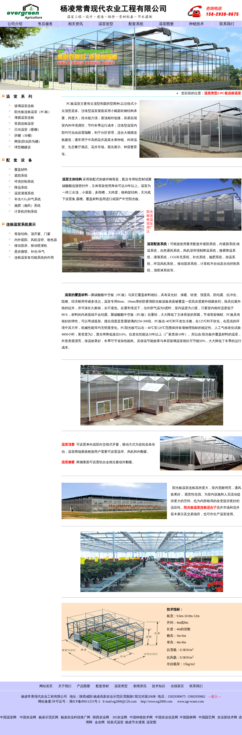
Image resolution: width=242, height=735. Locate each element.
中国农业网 (28, 717)
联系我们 (226, 24)
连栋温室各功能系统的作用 (34, 257)
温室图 (151, 722)
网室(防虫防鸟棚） (28, 141)
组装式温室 (115, 722)
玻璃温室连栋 (24, 106)
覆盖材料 (20, 169)
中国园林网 (188, 717)
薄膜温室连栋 (24, 117)
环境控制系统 (24, 181)
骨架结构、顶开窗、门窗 (32, 234)
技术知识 (158, 686)
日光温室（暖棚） (27, 129)
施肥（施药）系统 (27, 205)
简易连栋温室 (24, 123)
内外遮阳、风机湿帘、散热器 (35, 240)
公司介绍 (15, 24)
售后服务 (45, 24)
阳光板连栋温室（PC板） (32, 112)
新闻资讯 (139, 686)
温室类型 (121, 686)
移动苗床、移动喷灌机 (30, 245)
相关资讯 (75, 24)
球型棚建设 (22, 147)
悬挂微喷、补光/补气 (29, 251)
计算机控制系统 (25, 211)
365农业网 (119, 717)
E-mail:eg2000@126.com (119, 701)
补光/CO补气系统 (27, 199)
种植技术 (196, 24)
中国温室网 (8, 717)
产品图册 (83, 686)
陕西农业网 (101, 717)
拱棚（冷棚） (24, 135)
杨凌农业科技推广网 (75, 717)
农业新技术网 (227, 717)
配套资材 (102, 686)
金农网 (100, 722)
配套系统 (136, 24)
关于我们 (64, 686)
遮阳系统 (20, 175)
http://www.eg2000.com (156, 701)
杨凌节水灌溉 (135, 722)
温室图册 (166, 24)
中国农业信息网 (165, 717)
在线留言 (177, 686)
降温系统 (20, 187)
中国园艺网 (207, 717)
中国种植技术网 (141, 717)
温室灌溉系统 (24, 193)
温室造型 (105, 24)
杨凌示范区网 (48, 717)
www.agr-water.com (190, 701)
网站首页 (46, 686)
